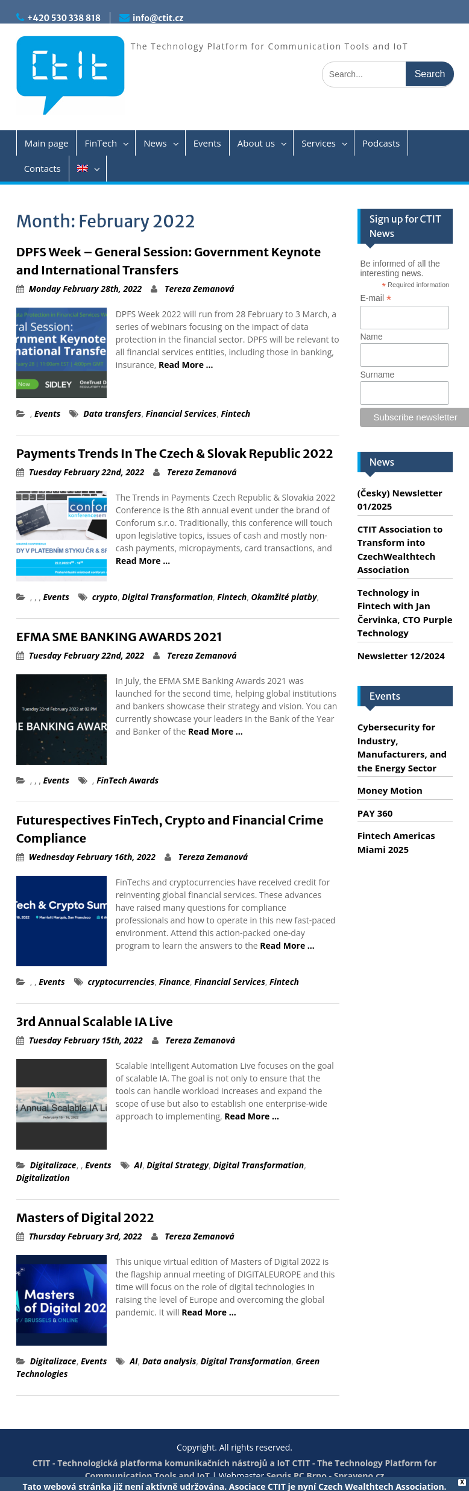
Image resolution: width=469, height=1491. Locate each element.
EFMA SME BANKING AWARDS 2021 (119, 636)
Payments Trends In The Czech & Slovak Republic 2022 (174, 453)
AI (138, 1165)
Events (207, 143)
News (155, 143)
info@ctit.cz (158, 18)
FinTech (100, 143)
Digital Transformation (167, 597)
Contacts (42, 168)
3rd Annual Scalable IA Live (94, 1021)
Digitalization (43, 1177)
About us (256, 143)
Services (318, 143)
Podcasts (381, 143)
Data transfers (112, 413)
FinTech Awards (127, 780)
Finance (174, 981)
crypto (105, 597)
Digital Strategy (177, 1165)
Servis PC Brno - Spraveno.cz (325, 1475)
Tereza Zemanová (199, 288)
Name (371, 336)
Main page (47, 143)
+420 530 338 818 (64, 18)
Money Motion (390, 790)
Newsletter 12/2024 (401, 656)
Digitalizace (53, 1165)
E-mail (375, 298)
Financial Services (181, 413)
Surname (377, 374)
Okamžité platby (283, 597)
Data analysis (169, 1361)
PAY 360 (375, 813)
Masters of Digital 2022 (85, 1217)
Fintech (235, 413)
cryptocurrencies (121, 981)
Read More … (186, 364)
